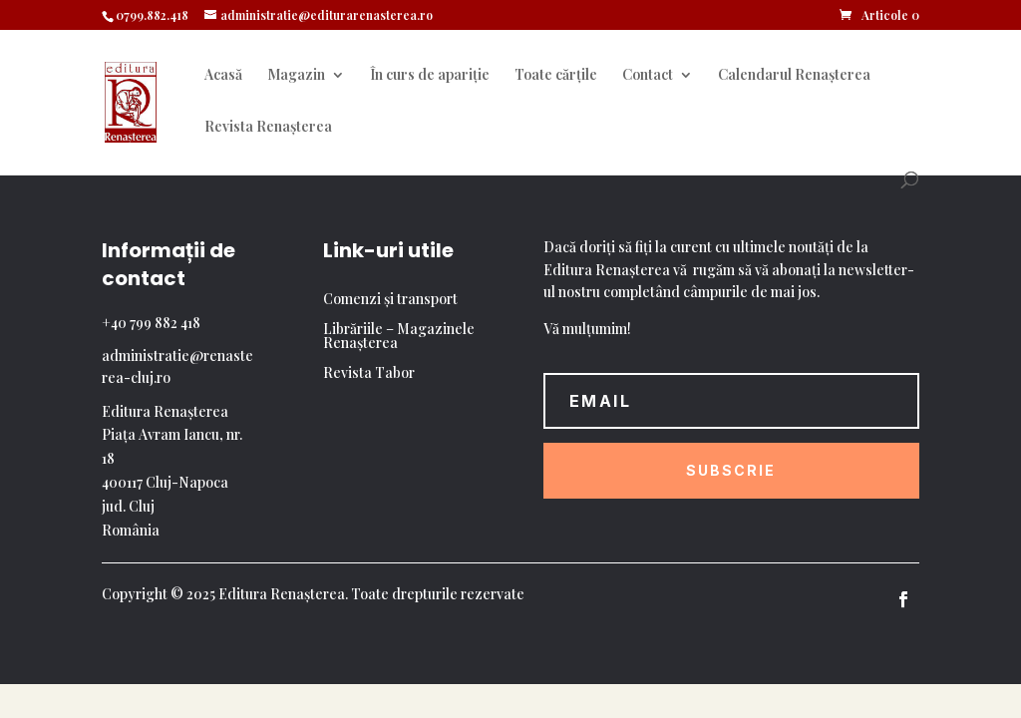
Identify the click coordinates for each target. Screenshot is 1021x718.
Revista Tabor (369, 374)
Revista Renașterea (268, 128)
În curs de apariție (430, 76)
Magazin (296, 76)
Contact (647, 76)
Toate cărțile (555, 76)
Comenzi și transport (390, 300)
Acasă (223, 76)
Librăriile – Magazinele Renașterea (399, 337)
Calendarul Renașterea (794, 76)
